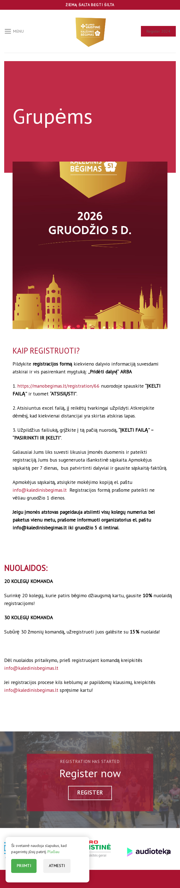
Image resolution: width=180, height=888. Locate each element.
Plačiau (53, 851)
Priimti (24, 865)
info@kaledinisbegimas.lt (40, 490)
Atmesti (57, 865)
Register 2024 (158, 31)
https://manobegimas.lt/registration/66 (58, 386)
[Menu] (14, 31)
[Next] (167, 852)
